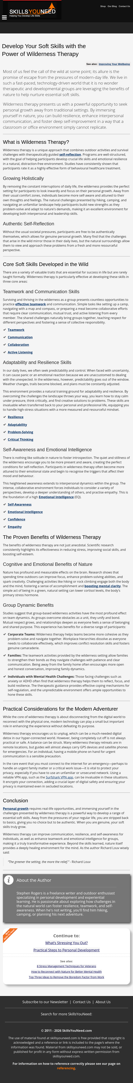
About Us (103, 1001)
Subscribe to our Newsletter (45, 1001)
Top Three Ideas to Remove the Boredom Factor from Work (66, 977)
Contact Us (124, 6)
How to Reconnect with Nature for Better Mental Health (66, 971)
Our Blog (112, 6)
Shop (103, 6)
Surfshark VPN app (59, 777)
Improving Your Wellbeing (114, 64)
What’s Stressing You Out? (66, 942)
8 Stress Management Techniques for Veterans (66, 966)
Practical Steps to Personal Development (66, 950)
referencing (66, 1068)
